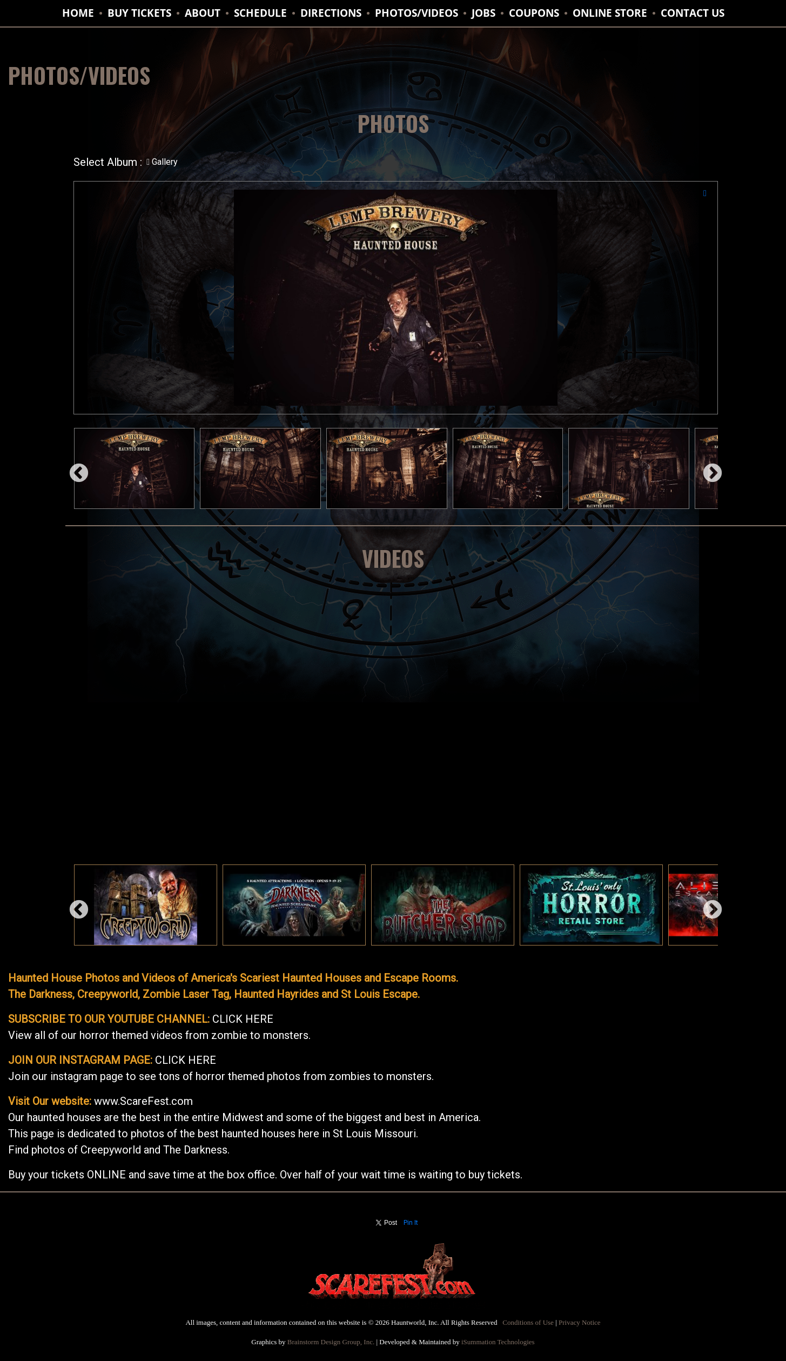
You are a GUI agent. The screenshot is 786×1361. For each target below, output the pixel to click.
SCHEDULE (260, 13)
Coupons (534, 13)
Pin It (411, 1222)
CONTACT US (692, 13)
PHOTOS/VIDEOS (416, 13)
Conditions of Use (528, 1322)
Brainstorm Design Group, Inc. (330, 1342)
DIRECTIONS (330, 13)
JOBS (483, 13)
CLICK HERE (242, 1019)
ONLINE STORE (610, 13)
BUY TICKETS (139, 13)
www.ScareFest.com (143, 1101)
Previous (73, 468)
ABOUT (202, 13)
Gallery (162, 162)
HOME (78, 13)
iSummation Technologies (498, 1342)
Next (707, 468)
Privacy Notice (580, 1322)
